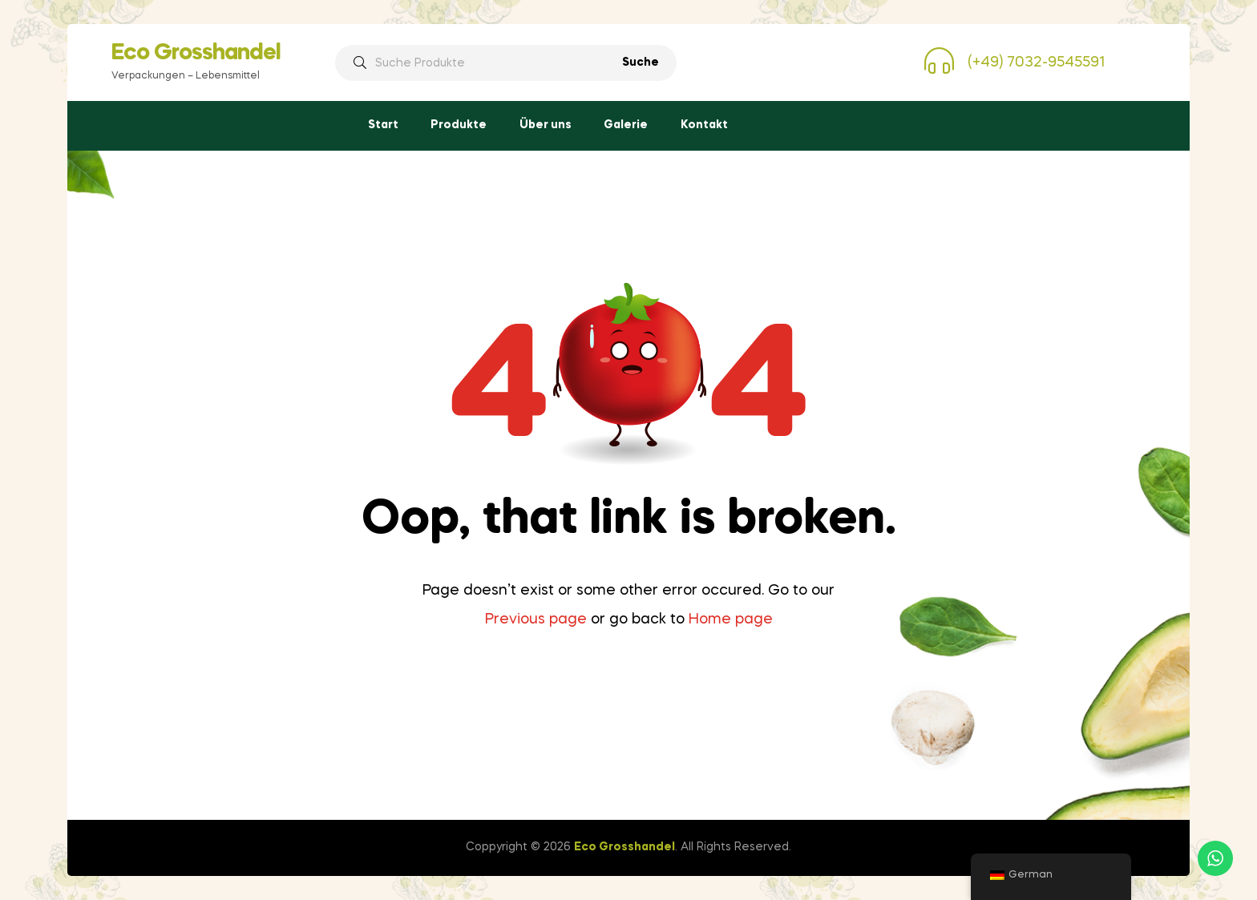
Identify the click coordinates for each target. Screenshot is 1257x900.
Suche (640, 62)
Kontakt (704, 125)
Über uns (545, 125)
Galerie (626, 125)
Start (383, 125)
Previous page (536, 619)
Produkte (458, 125)
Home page (731, 619)
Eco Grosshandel (196, 53)
